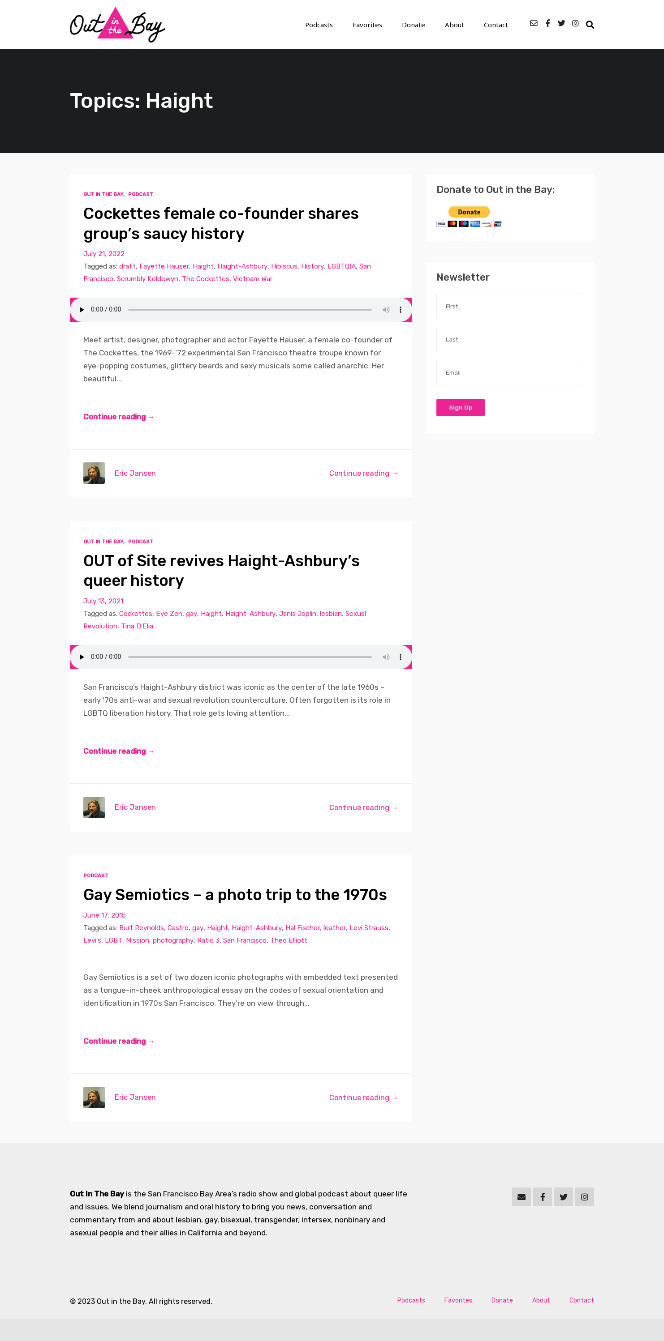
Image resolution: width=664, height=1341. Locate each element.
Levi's (92, 962)
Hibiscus (284, 267)
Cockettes (136, 615)
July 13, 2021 (103, 602)
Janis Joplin (298, 615)
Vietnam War (254, 279)
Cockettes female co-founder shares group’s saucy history (227, 223)
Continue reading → (119, 417)
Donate (422, 25)
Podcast (140, 195)
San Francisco (245, 962)
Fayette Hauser (164, 267)
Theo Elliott (289, 962)
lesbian (332, 615)
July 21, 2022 (104, 254)
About (459, 25)
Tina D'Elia (137, 627)
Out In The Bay (103, 195)
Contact (496, 25)
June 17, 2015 (104, 937)
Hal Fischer (303, 949)
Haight (203, 267)
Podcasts (334, 25)
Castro (179, 949)
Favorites (380, 25)
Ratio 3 (209, 962)
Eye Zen (169, 615)
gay (192, 615)
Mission (138, 962)
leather (335, 949)
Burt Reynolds (142, 949)
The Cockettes (207, 279)
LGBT (114, 962)
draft (127, 267)
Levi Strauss (369, 949)
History (312, 267)
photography (173, 962)
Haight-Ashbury (242, 267)
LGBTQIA (342, 267)
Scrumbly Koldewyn (148, 279)
